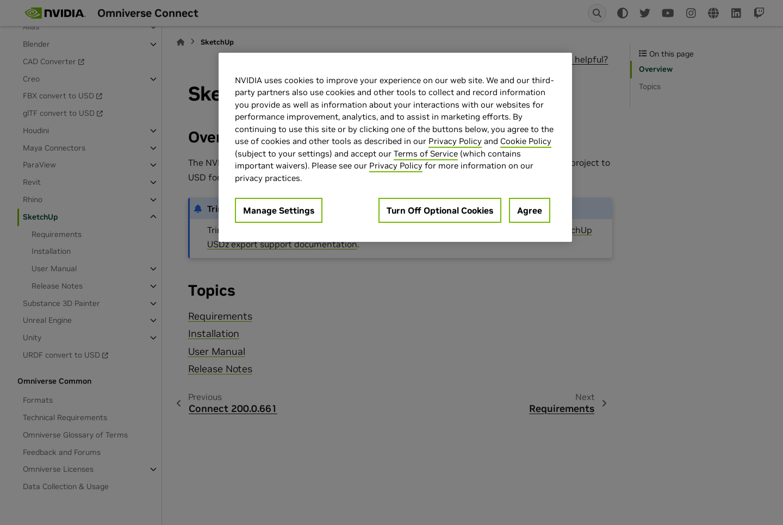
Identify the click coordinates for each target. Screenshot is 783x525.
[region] (395, 147)
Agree (529, 210)
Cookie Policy (525, 141)
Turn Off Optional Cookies (440, 210)
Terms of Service (426, 153)
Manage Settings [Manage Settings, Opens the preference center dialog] (278, 210)
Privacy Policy (455, 141)
